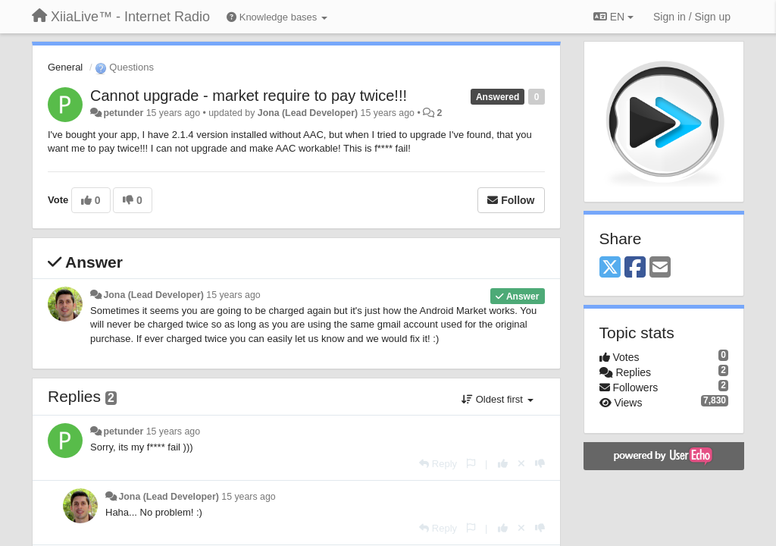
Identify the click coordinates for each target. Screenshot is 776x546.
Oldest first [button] (497, 399)
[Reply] (438, 463)
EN (613, 17)
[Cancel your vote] (521, 463)
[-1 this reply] (540, 463)
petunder (123, 113)
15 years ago (233, 295)
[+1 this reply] (503, 463)
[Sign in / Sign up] (692, 17)
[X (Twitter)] (610, 268)
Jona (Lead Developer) (308, 113)
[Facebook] (635, 268)
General (65, 67)
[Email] (660, 268)
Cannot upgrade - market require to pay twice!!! (248, 95)
